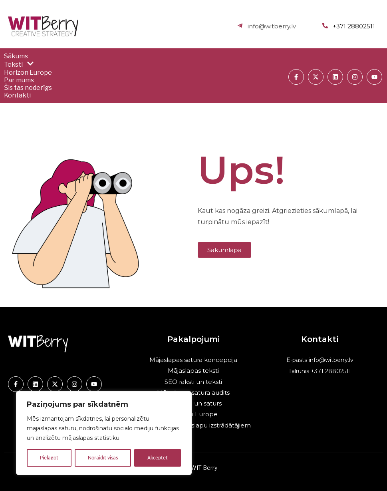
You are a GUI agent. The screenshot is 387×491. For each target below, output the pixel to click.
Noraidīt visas (103, 457)
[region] (104, 433)
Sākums (16, 56)
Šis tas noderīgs (28, 87)
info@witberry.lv (331, 360)
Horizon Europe (28, 72)
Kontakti (17, 95)
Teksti (19, 64)
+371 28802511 (330, 371)
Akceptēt (157, 457)
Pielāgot (49, 457)
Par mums (19, 80)
